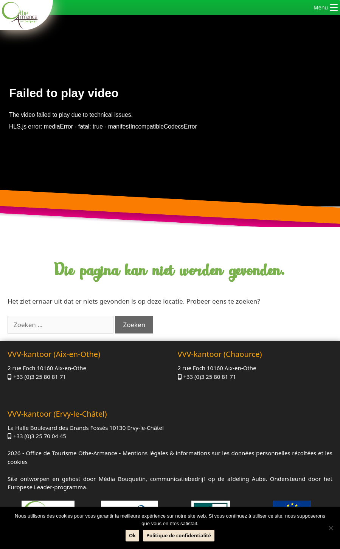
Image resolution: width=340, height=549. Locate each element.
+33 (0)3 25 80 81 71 (39, 376)
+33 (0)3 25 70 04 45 (39, 436)
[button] (321, 7)
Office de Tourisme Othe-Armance (71, 453)
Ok (132, 535)
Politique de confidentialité (178, 535)
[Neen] (330, 528)
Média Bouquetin (122, 478)
